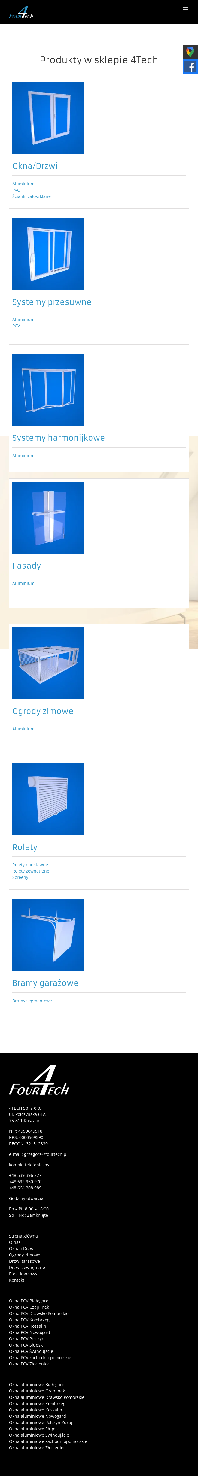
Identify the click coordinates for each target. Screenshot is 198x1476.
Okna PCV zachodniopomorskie (40, 1357)
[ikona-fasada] (48, 484)
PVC (16, 190)
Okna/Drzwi (35, 166)
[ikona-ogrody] (48, 629)
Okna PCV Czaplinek (29, 1307)
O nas (15, 1242)
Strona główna (23, 1236)
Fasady (26, 566)
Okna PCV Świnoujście (31, 1351)
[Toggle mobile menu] (186, 9)
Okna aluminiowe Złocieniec (37, 1447)
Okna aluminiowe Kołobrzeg (37, 1403)
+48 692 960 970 (25, 1181)
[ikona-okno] (48, 84)
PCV (16, 326)
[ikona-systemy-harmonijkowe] (48, 356)
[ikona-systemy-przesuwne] (48, 220)
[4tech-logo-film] (39, 1067)
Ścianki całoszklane (31, 196)
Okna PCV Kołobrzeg (29, 1320)
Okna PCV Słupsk (26, 1345)
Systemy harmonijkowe (58, 438)
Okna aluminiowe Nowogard (37, 1416)
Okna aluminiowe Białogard (37, 1384)
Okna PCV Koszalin (27, 1326)
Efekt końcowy (23, 1274)
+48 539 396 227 (25, 1175)
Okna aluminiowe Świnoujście (39, 1435)
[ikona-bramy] (48, 901)
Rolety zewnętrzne (30, 871)
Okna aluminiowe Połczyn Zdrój (40, 1422)
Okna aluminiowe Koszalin (35, 1410)
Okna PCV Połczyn (26, 1338)
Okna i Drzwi (22, 1248)
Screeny (20, 877)
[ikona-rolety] (48, 765)
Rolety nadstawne (30, 864)
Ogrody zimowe (43, 711)
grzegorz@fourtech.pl (46, 1154)
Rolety (25, 847)
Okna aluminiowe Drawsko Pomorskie (46, 1397)
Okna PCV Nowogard (29, 1332)
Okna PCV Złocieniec (29, 1364)
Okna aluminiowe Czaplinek (37, 1391)
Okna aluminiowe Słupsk (34, 1429)
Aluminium (23, 184)
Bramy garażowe (45, 983)
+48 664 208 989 (25, 1188)
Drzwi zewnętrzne (27, 1267)
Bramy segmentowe (32, 1001)
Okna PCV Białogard (29, 1301)
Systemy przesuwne (52, 302)
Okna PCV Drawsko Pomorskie (39, 1313)
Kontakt (16, 1280)
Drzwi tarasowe (24, 1261)
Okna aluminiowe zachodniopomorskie (48, 1441)
